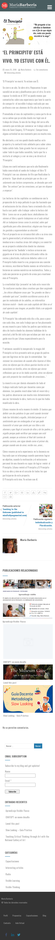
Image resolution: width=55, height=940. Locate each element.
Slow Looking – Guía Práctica (15, 715)
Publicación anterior (15, 511)
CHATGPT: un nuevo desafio (14, 661)
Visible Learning (12, 880)
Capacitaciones (12, 861)
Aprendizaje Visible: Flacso (14, 621)
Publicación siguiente (40, 522)
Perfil (6, 915)
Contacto (7, 922)
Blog (44, 915)
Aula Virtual (19, 922)
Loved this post (9, 682)
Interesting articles (14, 72)
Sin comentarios (42, 69)
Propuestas (16, 915)
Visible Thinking (12, 887)
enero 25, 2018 (10, 69)
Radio (8, 874)
